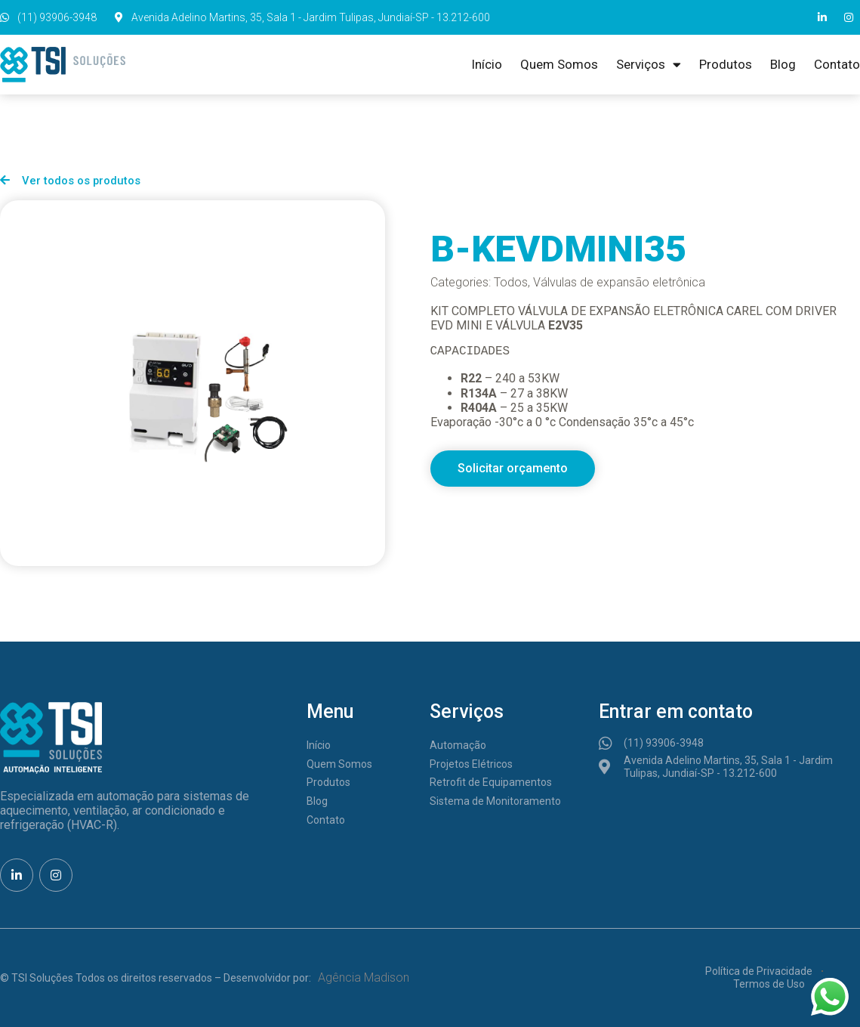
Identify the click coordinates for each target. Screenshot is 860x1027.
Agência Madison (363, 977)
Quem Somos (559, 64)
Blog (783, 64)
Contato (837, 64)
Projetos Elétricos (471, 764)
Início (486, 64)
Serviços (648, 64)
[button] (512, 468)
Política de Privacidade (758, 971)
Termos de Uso (769, 984)
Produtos (725, 64)
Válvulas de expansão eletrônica (619, 282)
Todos (511, 282)
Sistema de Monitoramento (495, 801)
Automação (458, 745)
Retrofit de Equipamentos (491, 782)
